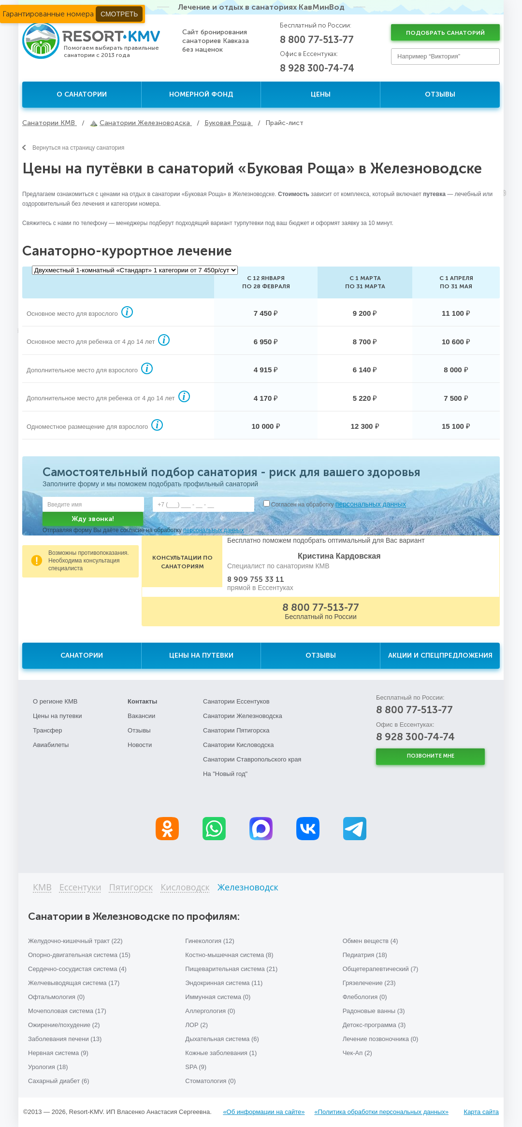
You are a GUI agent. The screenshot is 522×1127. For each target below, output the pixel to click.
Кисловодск (185, 888)
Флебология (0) (365, 996)
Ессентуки (80, 888)
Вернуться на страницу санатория (73, 147)
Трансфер (47, 730)
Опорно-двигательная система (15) (79, 954)
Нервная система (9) (58, 1053)
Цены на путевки (201, 655)
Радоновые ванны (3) (374, 1010)
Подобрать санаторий (445, 32)
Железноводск (248, 888)
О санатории (82, 94)
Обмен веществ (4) (370, 940)
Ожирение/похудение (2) (64, 1024)
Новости (140, 744)
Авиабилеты (51, 744)
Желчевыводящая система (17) (73, 982)
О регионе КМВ (55, 701)
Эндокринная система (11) (223, 982)
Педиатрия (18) (365, 954)
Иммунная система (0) (217, 996)
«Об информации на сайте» (263, 1111)
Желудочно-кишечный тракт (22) (75, 940)
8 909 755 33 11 (255, 579)
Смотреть (119, 14)
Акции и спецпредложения (440, 655)
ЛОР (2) (196, 1024)
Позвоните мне (430, 756)
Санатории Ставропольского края (252, 759)
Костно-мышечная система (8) (229, 954)
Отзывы (440, 94)
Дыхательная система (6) (222, 1038)
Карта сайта (481, 1111)
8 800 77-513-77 (317, 39)
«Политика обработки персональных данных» (381, 1111)
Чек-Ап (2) (357, 1053)
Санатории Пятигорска (236, 730)
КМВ (42, 888)
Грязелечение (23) (369, 982)
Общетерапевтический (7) (381, 968)
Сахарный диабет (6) (58, 1081)
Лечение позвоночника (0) (381, 1038)
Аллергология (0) (210, 1010)
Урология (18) (48, 1067)
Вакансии (141, 715)
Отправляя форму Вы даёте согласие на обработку (143, 530)
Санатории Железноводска (242, 715)
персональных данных (370, 504)
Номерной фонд (201, 94)
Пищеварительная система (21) (231, 968)
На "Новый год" (225, 773)
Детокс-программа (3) (374, 1024)
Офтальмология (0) (56, 996)
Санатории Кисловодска (238, 744)
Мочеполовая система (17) (67, 1010)
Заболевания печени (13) (65, 1038)
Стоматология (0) (210, 1081)
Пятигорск (131, 888)
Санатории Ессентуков (236, 701)
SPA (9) (195, 1067)
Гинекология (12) (209, 940)
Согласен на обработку (338, 504)
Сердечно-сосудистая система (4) (77, 968)
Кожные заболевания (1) (221, 1053)
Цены (321, 94)
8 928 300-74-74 (317, 68)
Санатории (81, 655)
